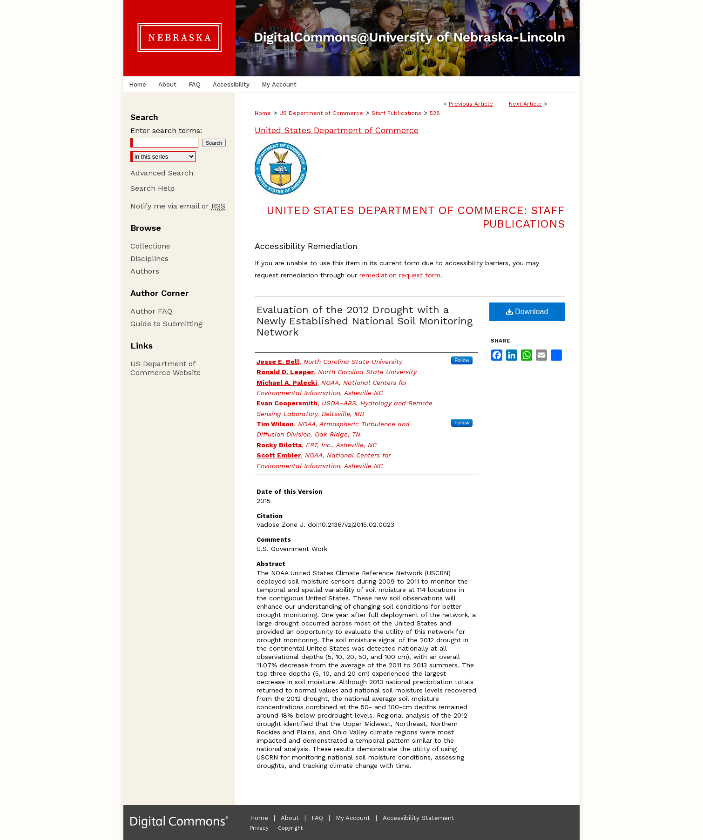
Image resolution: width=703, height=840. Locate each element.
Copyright (290, 828)
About (290, 817)
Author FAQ (151, 311)
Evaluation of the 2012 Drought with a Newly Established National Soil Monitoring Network (365, 321)
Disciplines (149, 258)
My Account (353, 817)
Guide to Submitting (166, 323)
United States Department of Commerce (337, 130)
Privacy (259, 828)
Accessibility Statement (418, 817)
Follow (461, 360)
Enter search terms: (166, 130)
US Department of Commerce (321, 113)
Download (527, 312)
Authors (144, 271)
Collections (150, 246)
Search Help (152, 188)
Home (263, 113)
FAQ (317, 817)
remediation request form (399, 275)
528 (435, 113)
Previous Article (471, 104)
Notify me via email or (177, 206)
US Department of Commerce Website (165, 368)
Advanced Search (161, 172)
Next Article (525, 104)
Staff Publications (396, 113)
